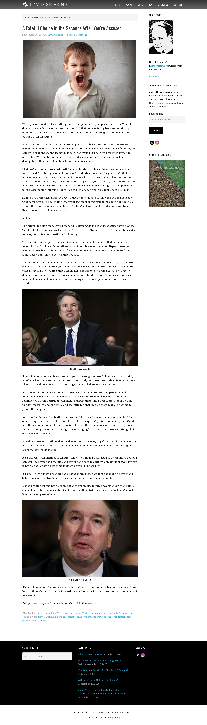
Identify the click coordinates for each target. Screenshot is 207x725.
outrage (108, 616)
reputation (120, 616)
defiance (61, 616)
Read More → (156, 76)
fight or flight (84, 616)
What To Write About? (90, 654)
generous (97, 616)
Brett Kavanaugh (46, 616)
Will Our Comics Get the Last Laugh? (98, 680)
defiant (71, 616)
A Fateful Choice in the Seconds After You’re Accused (72, 28)
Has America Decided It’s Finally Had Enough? (103, 670)
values (42, 620)
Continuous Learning (99, 613)
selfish (35, 620)
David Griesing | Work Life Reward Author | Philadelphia (45, 4)
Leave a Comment (77, 34)
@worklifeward (159, 65)
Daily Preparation (122, 613)
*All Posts (41, 613)
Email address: (157, 113)
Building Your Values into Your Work (67, 613)
